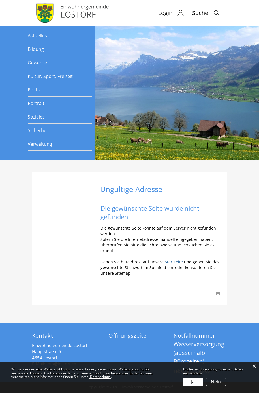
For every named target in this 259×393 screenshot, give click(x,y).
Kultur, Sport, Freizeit (50, 76)
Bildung (36, 49)
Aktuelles (37, 35)
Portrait (36, 103)
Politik (34, 90)
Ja (193, 382)
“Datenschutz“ (100, 376)
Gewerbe (37, 63)
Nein (216, 382)
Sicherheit (38, 130)
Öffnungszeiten (129, 335)
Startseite (174, 262)
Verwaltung (40, 144)
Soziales (36, 117)
